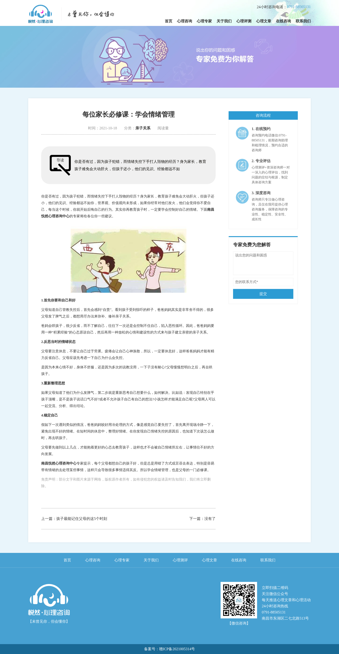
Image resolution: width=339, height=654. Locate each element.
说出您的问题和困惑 (263, 263)
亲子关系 (142, 128)
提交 (263, 294)
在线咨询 (283, 21)
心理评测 (243, 21)
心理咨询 (184, 21)
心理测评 (180, 560)
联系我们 (303, 21)
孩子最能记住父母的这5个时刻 (81, 519)
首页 (168, 21)
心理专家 (204, 21)
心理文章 (263, 21)
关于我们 (224, 21)
